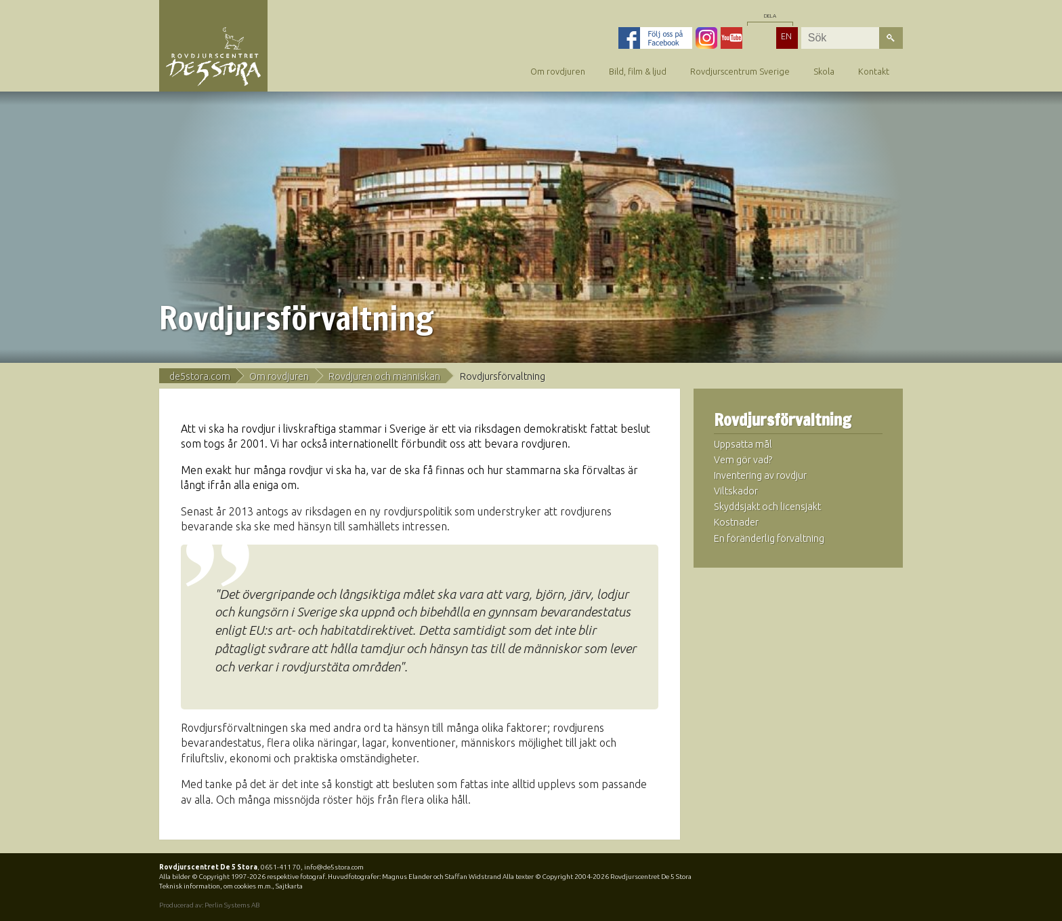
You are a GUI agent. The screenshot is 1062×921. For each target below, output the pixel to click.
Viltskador (736, 491)
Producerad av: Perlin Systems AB (209, 905)
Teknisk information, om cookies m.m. (215, 886)
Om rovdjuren (557, 71)
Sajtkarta (289, 886)
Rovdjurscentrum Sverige (740, 71)
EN (786, 36)
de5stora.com (199, 376)
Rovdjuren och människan (384, 376)
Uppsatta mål (743, 444)
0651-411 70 (281, 867)
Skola (823, 71)
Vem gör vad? (743, 459)
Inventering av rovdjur (760, 475)
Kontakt (873, 71)
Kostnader (736, 522)
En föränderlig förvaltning (769, 538)
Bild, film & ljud (637, 71)
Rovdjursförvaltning (782, 420)
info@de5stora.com (334, 867)
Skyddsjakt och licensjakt (767, 506)
